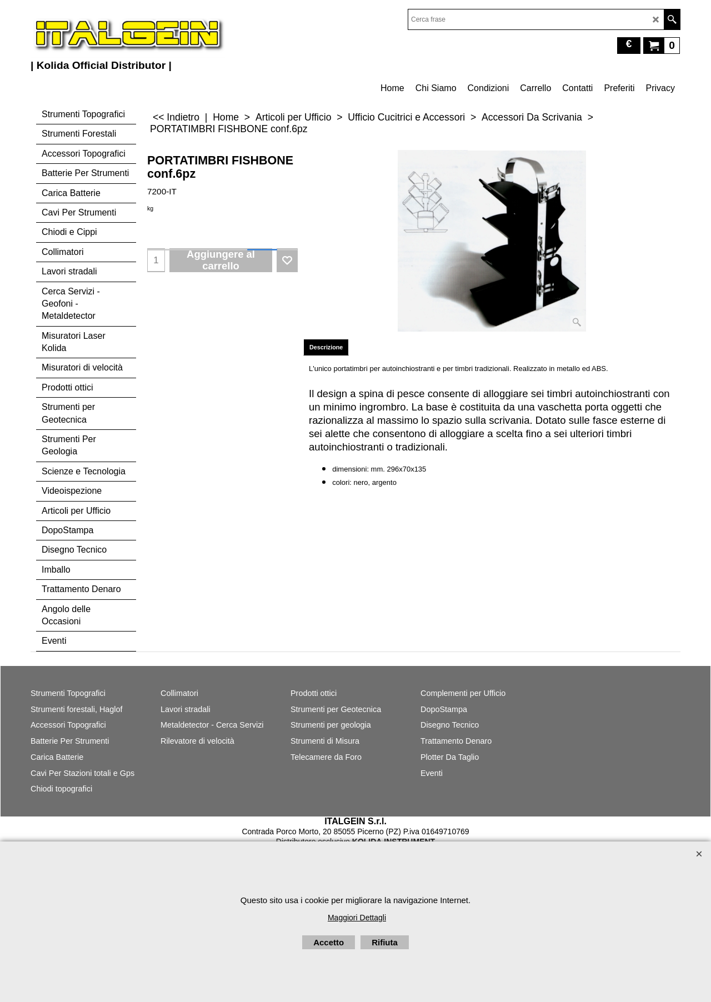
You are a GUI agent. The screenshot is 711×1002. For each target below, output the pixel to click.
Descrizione (326, 347)
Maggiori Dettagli (357, 917)
